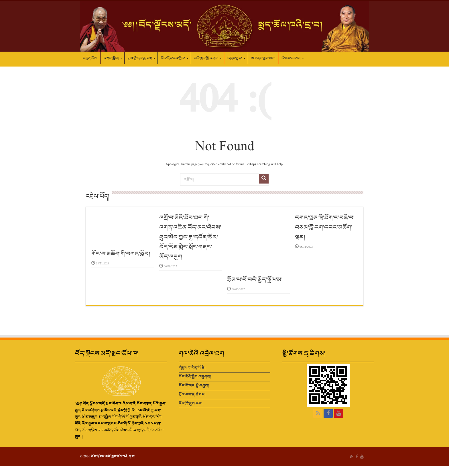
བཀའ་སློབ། (111, 58)
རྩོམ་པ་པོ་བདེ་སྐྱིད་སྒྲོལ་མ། (255, 279)
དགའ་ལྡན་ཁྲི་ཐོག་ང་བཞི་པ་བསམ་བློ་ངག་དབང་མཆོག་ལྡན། (325, 227)
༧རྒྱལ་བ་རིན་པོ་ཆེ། (192, 367)
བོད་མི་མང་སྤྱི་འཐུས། (194, 385)
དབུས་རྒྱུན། (234, 58)
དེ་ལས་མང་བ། (290, 58)
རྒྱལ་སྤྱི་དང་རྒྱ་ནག (140, 58)
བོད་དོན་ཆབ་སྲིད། (173, 58)
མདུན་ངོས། (90, 58)
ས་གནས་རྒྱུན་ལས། (263, 58)
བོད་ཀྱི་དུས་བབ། (190, 403)
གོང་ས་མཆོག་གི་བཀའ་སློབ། (120, 254)
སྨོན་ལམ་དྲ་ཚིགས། (192, 394)
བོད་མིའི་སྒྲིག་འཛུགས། (195, 376)
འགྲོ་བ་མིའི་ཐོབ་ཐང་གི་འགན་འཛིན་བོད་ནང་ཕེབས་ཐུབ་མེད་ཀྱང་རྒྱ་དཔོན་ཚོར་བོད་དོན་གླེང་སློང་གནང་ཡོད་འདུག (190, 237)
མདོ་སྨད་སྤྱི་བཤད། (206, 58)
